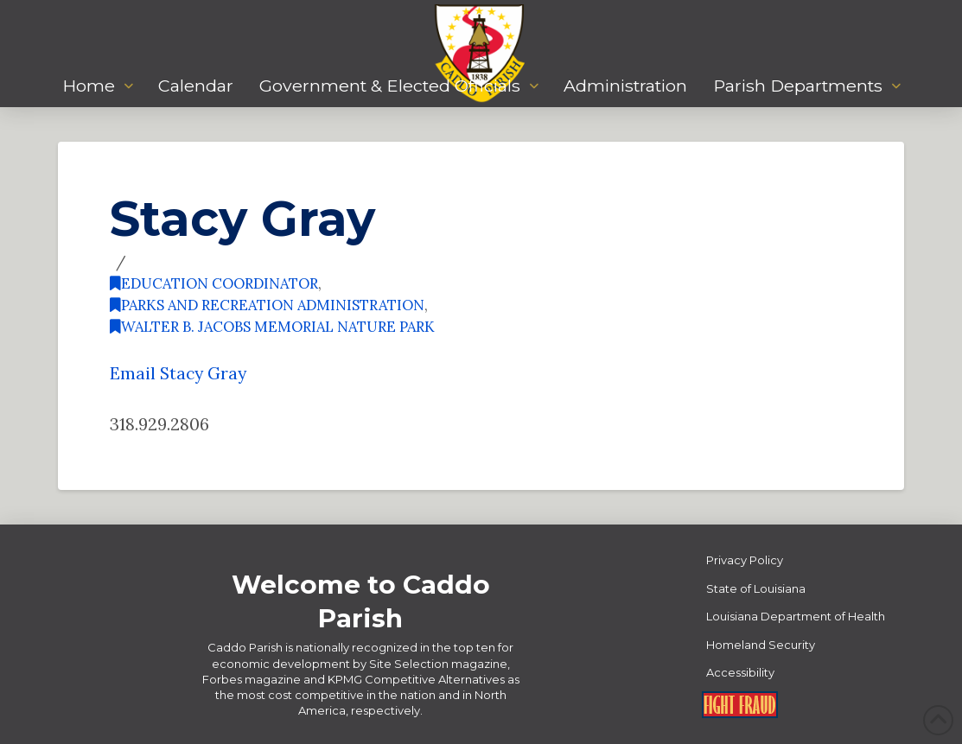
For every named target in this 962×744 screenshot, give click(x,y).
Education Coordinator (214, 283)
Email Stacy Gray (178, 373)
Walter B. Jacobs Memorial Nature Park (272, 326)
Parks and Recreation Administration (267, 305)
